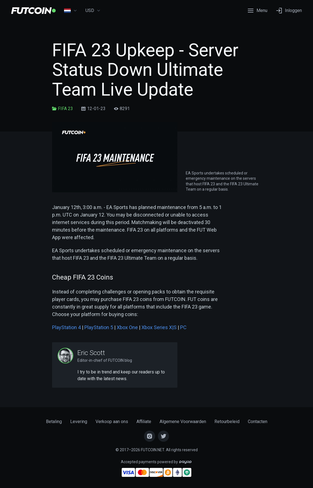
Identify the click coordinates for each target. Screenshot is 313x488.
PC (183, 327)
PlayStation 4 (66, 327)
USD (93, 10)
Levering (78, 421)
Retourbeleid (226, 421)
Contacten (257, 421)
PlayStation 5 (98, 327)
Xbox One (127, 327)
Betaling (54, 421)
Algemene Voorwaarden (183, 421)
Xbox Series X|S (159, 327)
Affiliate (143, 421)
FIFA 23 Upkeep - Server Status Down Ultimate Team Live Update (145, 70)
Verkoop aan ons (112, 421)
